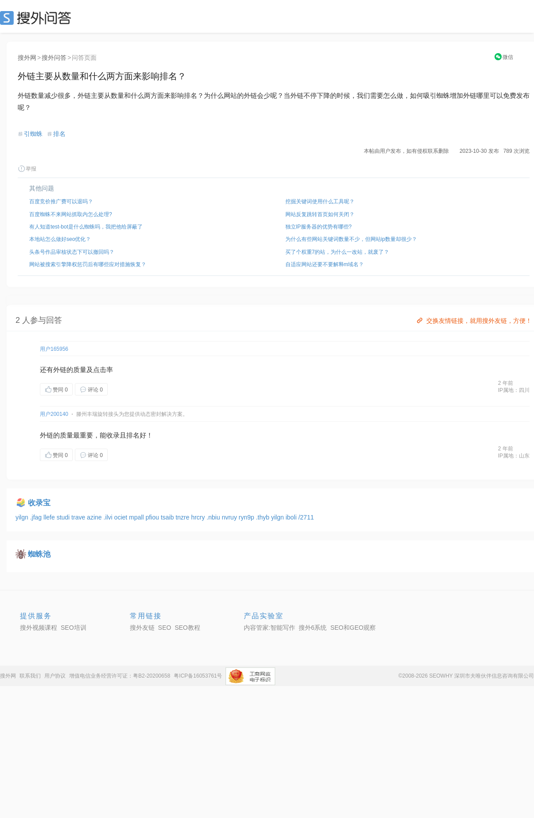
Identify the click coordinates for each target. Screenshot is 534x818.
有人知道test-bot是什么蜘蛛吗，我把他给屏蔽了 (86, 227)
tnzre (183, 517)
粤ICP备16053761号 (198, 676)
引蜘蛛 (33, 133)
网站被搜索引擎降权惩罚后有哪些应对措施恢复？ (87, 264)
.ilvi (108, 517)
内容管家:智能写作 (269, 627)
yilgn (23, 517)
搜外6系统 (313, 627)
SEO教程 (187, 627)
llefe (50, 517)
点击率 (103, 369)
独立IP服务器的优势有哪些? (318, 227)
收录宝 (39, 503)
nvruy (230, 517)
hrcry (199, 517)
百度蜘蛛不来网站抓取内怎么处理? (70, 214)
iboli (291, 517)
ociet (121, 517)
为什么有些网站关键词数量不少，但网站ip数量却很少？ (351, 239)
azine (95, 517)
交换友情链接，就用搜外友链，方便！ (473, 320)
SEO (37, 18)
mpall (137, 517)
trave (79, 517)
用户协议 (55, 676)
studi (64, 517)
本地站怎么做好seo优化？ (60, 239)
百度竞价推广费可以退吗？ (61, 201)
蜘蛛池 (39, 554)
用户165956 (54, 349)
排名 (59, 133)
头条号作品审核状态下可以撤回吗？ (71, 252)
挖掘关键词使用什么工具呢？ (320, 201)
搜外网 (27, 57)
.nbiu (214, 517)
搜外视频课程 (38, 627)
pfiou (152, 517)
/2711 (306, 517)
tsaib (168, 517)
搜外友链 (142, 627)
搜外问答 (54, 57)
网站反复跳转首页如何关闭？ (320, 214)
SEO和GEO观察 (353, 627)
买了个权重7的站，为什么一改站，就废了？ (337, 252)
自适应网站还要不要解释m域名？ (324, 264)
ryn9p (247, 517)
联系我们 (30, 676)
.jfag (36, 517)
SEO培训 (73, 627)
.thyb (263, 517)
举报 (27, 169)
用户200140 (54, 414)
